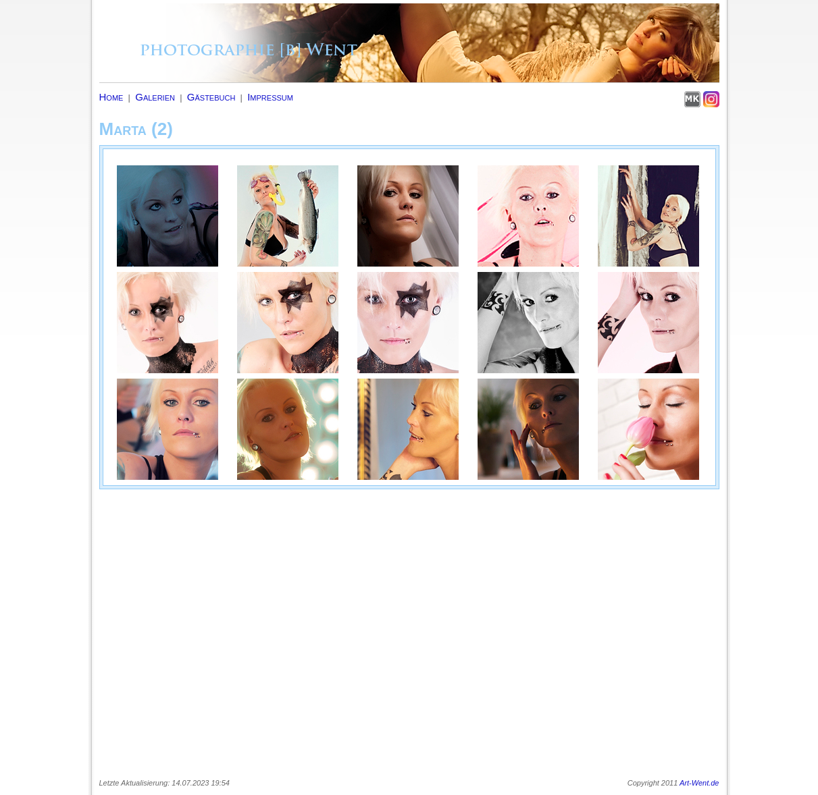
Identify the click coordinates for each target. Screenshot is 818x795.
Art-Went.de (699, 783)
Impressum (270, 97)
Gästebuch (211, 97)
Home (111, 97)
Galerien (155, 97)
